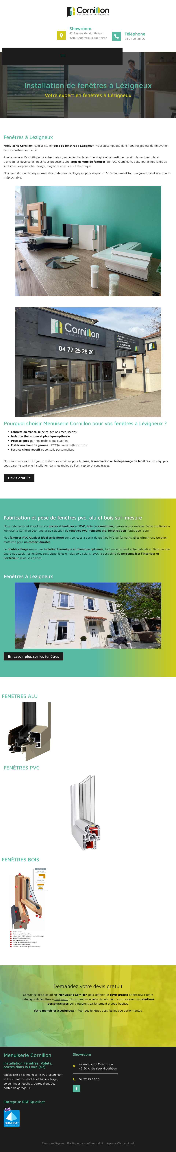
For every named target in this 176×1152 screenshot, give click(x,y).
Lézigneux (61, 999)
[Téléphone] (116, 36)
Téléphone (135, 33)
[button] (63, 56)
